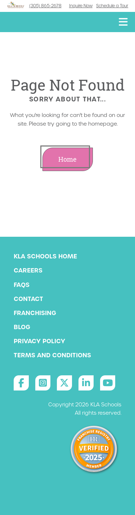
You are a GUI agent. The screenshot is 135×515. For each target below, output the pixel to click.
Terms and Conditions (52, 355)
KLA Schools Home (45, 256)
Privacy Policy (39, 341)
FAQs (22, 285)
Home (67, 159)
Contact (28, 299)
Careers (28, 270)
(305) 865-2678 (45, 5)
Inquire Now (81, 5)
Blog (22, 327)
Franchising (35, 313)
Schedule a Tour (112, 5)
